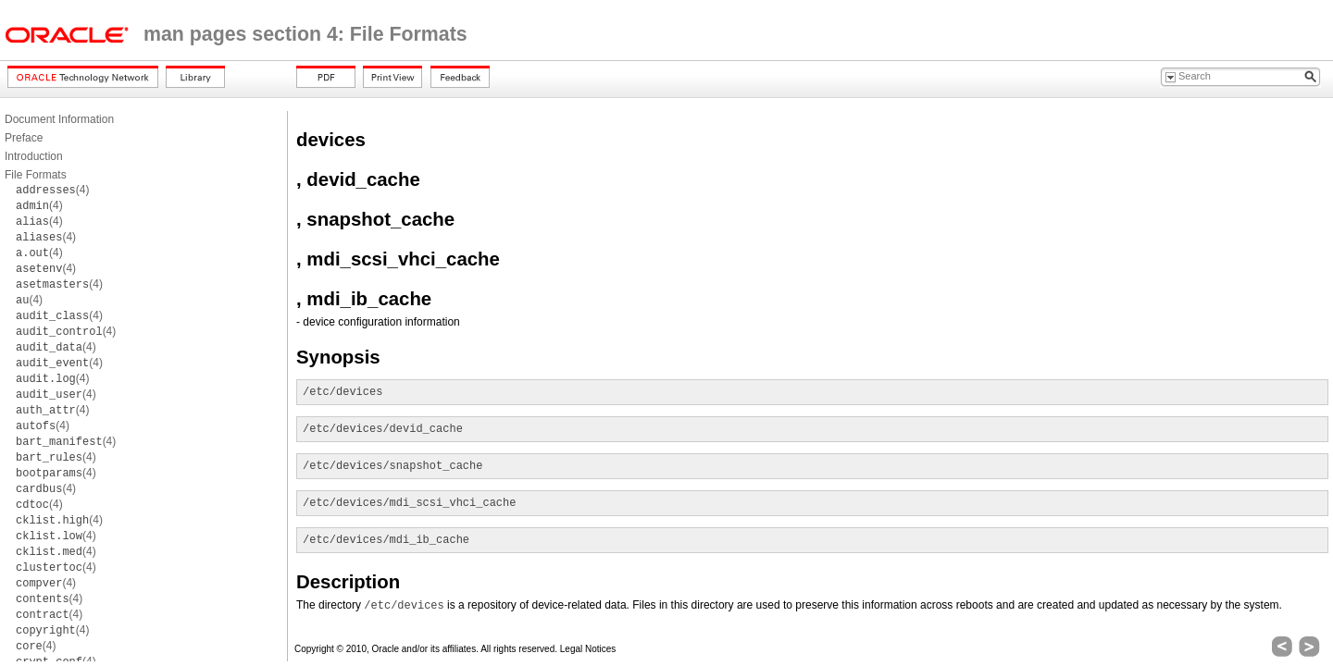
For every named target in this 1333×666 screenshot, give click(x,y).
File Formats (36, 174)
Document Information (59, 119)
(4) (52, 189)
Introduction (34, 156)
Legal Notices (588, 649)
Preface (24, 137)
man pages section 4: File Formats (305, 34)
